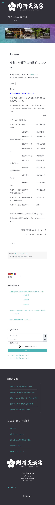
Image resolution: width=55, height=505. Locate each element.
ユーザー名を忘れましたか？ (19, 358)
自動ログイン (14, 343)
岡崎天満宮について (26, 292)
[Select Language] (15, 277)
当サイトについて (25, 319)
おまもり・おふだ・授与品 (30, 310)
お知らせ (33, 74)
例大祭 (13, 83)
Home (12, 292)
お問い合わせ (14, 319)
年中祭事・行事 (38, 292)
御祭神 (27, 295)
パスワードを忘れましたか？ (19, 355)
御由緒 (27, 300)
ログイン (27, 350)
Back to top (27, 496)
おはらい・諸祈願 (16, 310)
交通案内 (42, 310)
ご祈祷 (16, 314)
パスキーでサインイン (28, 346)
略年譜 (27, 304)
